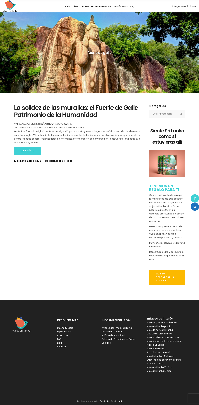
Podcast (61, 346)
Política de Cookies (112, 331)
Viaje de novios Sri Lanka (160, 329)
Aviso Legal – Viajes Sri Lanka (117, 327)
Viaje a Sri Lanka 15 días (159, 371)
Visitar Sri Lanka (155, 363)
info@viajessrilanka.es (184, 6)
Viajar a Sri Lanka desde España (163, 337)
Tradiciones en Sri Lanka (58, 160)
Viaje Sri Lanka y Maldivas (160, 356)
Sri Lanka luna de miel (158, 352)
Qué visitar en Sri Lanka (159, 333)
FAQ (59, 339)
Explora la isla (64, 331)
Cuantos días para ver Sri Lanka (164, 359)
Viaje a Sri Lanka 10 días (159, 367)
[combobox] (167, 114)
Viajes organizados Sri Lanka (162, 322)
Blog (59, 342)
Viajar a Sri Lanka (155, 348)
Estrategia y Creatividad (111, 401)
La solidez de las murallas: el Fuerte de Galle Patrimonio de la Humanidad (76, 111)
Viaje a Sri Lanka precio (159, 326)
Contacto (62, 335)
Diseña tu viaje (65, 327)
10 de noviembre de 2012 (28, 160)
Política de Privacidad (113, 335)
